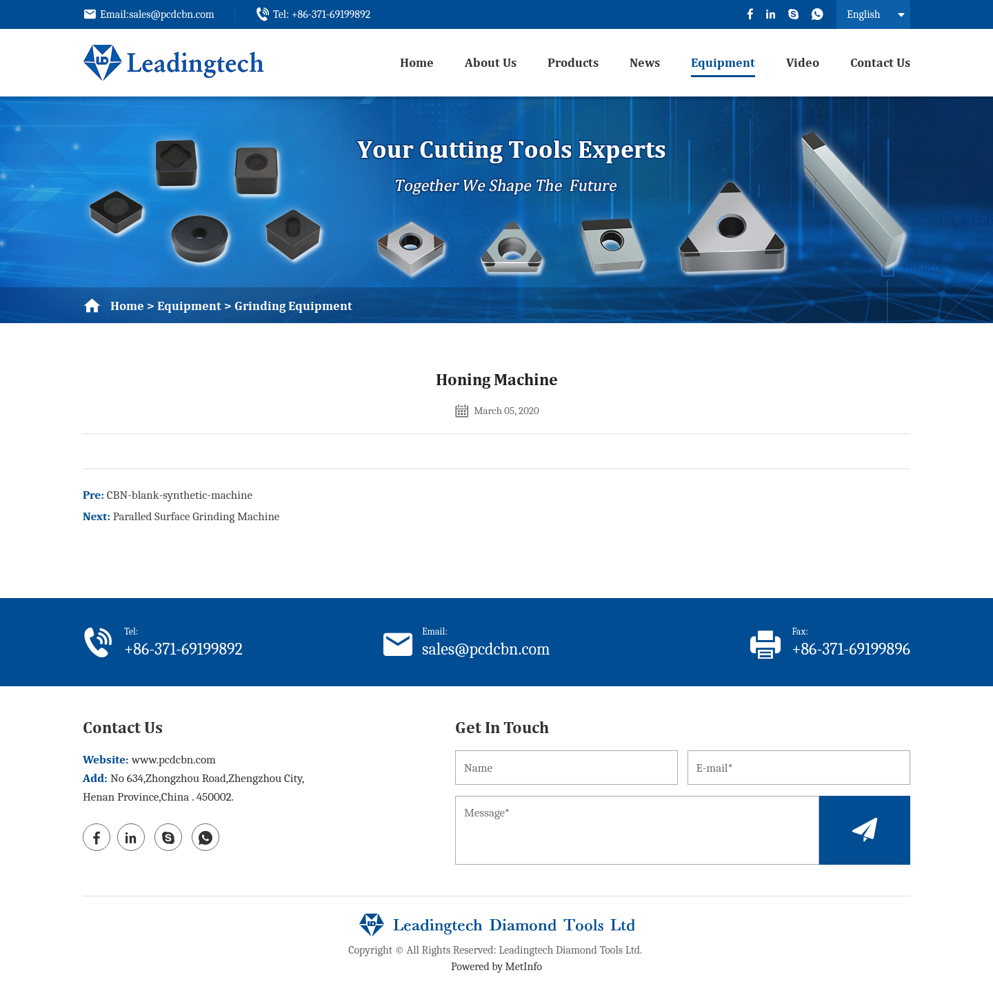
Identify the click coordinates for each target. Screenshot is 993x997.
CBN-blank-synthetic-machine (179, 495)
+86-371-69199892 (183, 649)
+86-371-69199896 (851, 649)
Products (573, 62)
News (645, 62)
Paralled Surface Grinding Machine (196, 516)
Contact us (880, 62)
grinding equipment (293, 305)
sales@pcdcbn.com (486, 649)
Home (417, 62)
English (864, 14)
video (802, 62)
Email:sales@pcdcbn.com (157, 14)
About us (490, 62)
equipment (723, 62)
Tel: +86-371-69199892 (321, 14)
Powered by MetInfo (496, 966)
